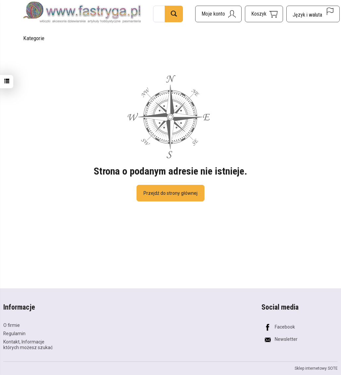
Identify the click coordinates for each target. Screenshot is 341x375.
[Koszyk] (264, 14)
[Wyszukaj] (174, 14)
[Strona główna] (82, 13)
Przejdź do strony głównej (170, 193)
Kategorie (33, 38)
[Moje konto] (218, 14)
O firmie (11, 325)
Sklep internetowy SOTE (316, 368)
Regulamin (14, 333)
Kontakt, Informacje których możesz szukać (28, 344)
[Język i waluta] (313, 14)
